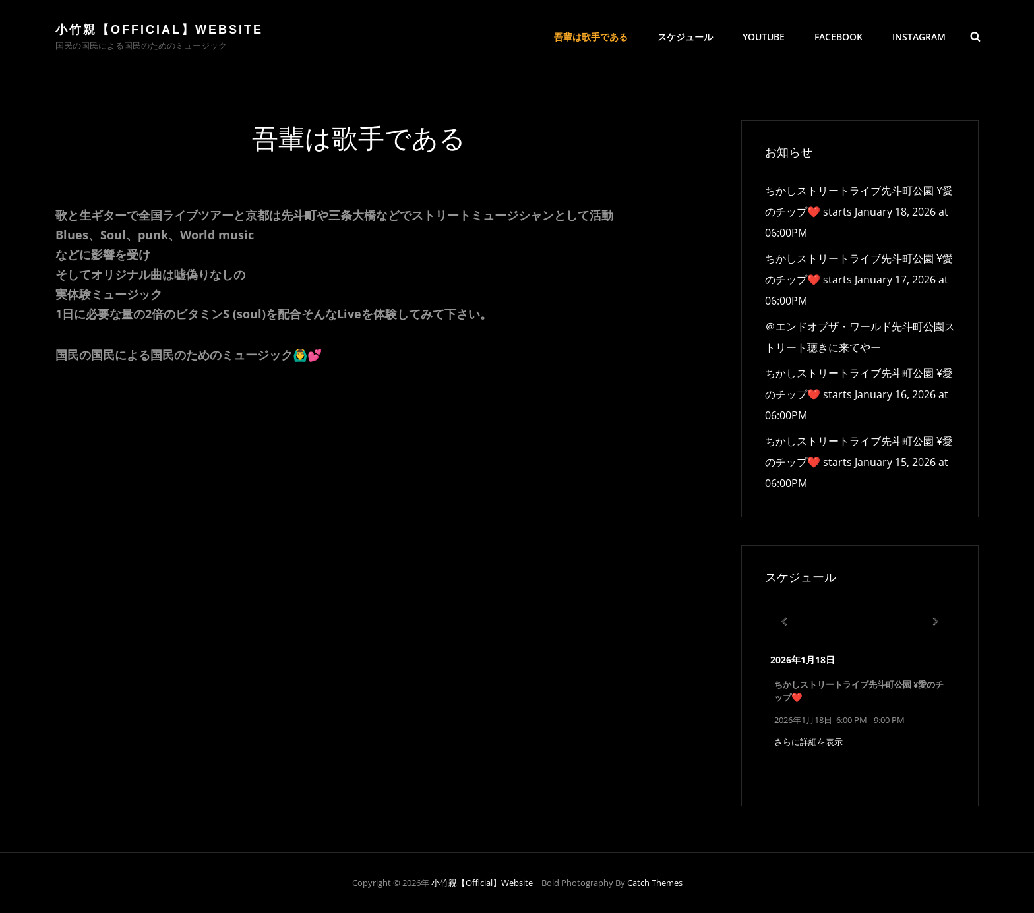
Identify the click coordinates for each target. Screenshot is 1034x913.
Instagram (919, 36)
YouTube (764, 36)
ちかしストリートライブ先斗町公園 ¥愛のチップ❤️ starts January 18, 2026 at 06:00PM (859, 211)
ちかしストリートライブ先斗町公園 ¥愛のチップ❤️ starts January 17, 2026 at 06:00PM (859, 279)
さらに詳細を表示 (808, 742)
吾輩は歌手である (591, 36)
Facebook (838, 36)
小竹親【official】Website (159, 29)
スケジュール (685, 36)
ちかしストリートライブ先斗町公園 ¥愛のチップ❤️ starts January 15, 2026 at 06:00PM (859, 462)
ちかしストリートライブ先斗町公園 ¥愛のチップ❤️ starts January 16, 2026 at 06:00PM (859, 394)
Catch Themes (655, 883)
